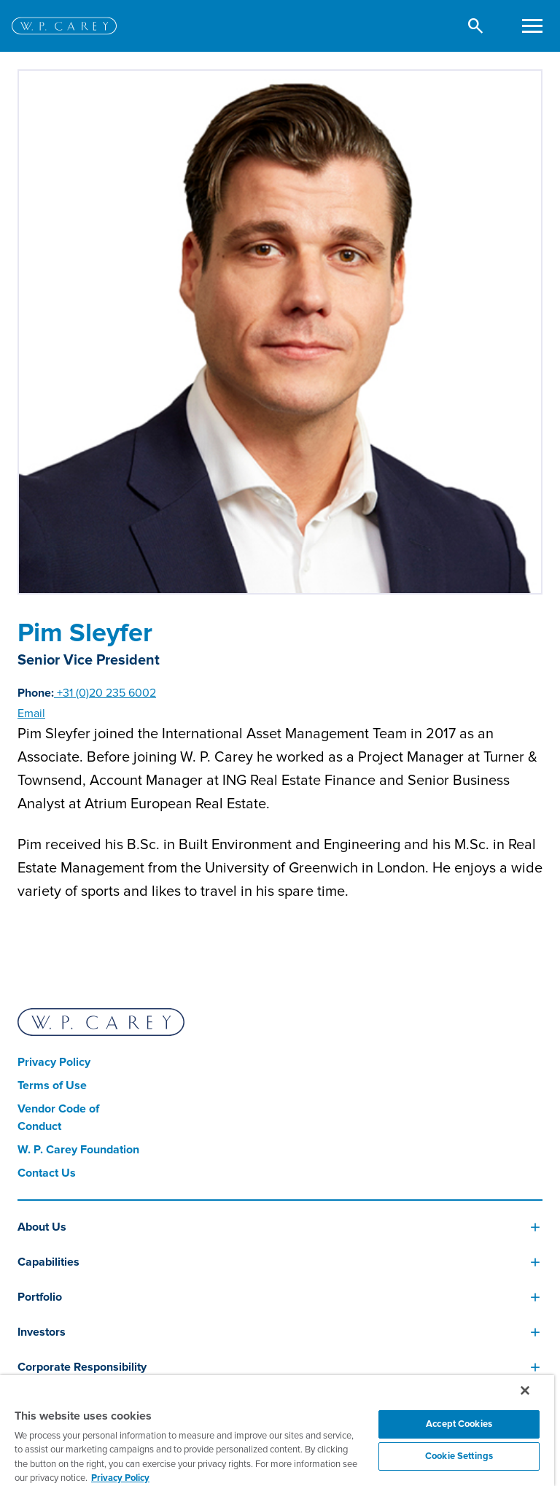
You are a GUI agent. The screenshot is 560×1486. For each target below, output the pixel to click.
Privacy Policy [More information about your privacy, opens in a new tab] (120, 1478)
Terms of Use (52, 1085)
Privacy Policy (54, 1062)
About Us (42, 1227)
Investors (42, 1332)
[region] (277, 1430)
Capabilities (48, 1262)
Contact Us (47, 1173)
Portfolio (40, 1297)
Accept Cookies (459, 1424)
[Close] (525, 1390)
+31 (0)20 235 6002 (105, 693)
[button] (476, 26)
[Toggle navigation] (532, 26)
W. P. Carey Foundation (78, 1149)
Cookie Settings (459, 1456)
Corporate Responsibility (82, 1367)
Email (31, 713)
